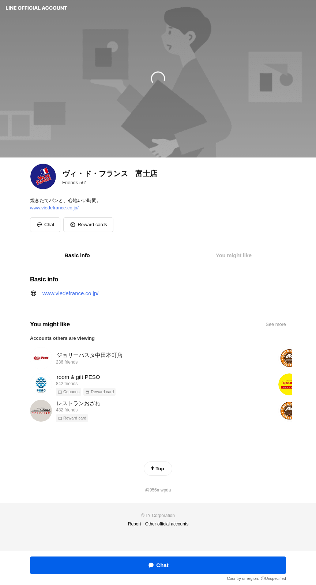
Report (134, 524)
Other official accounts (167, 524)
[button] (88, 224)
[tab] (77, 255)
